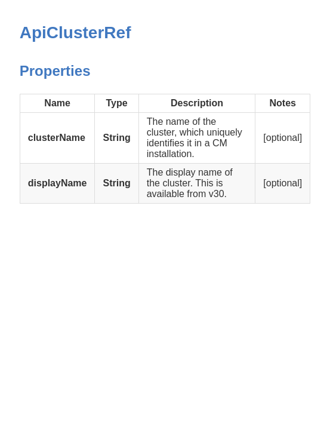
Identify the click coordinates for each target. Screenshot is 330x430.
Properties (55, 71)
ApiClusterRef (75, 32)
